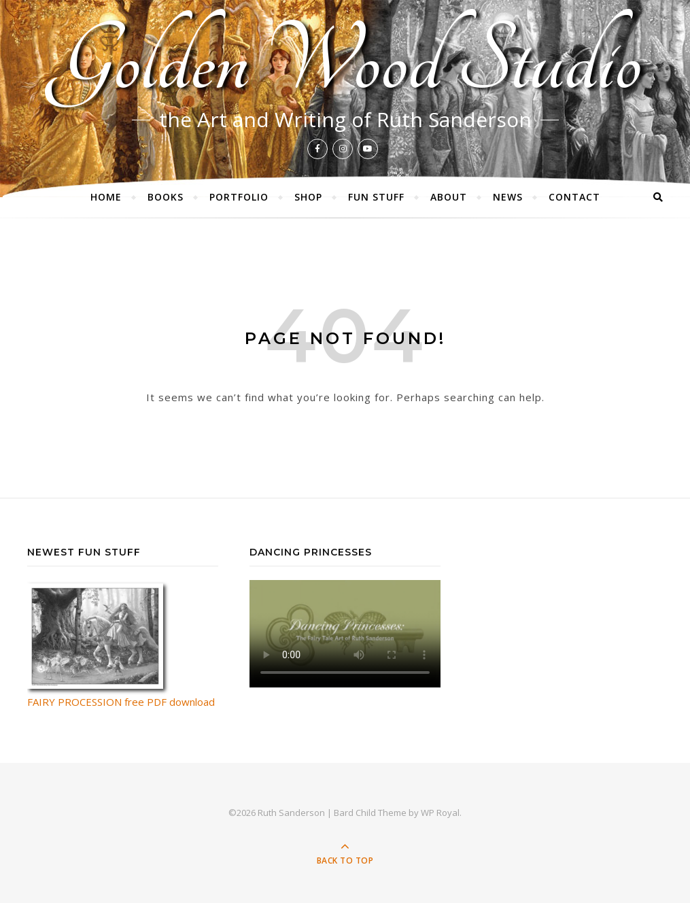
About (448, 196)
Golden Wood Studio (345, 62)
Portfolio (239, 196)
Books (166, 196)
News (508, 196)
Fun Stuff (376, 196)
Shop (308, 196)
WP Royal (440, 812)
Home (106, 196)
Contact (574, 196)
